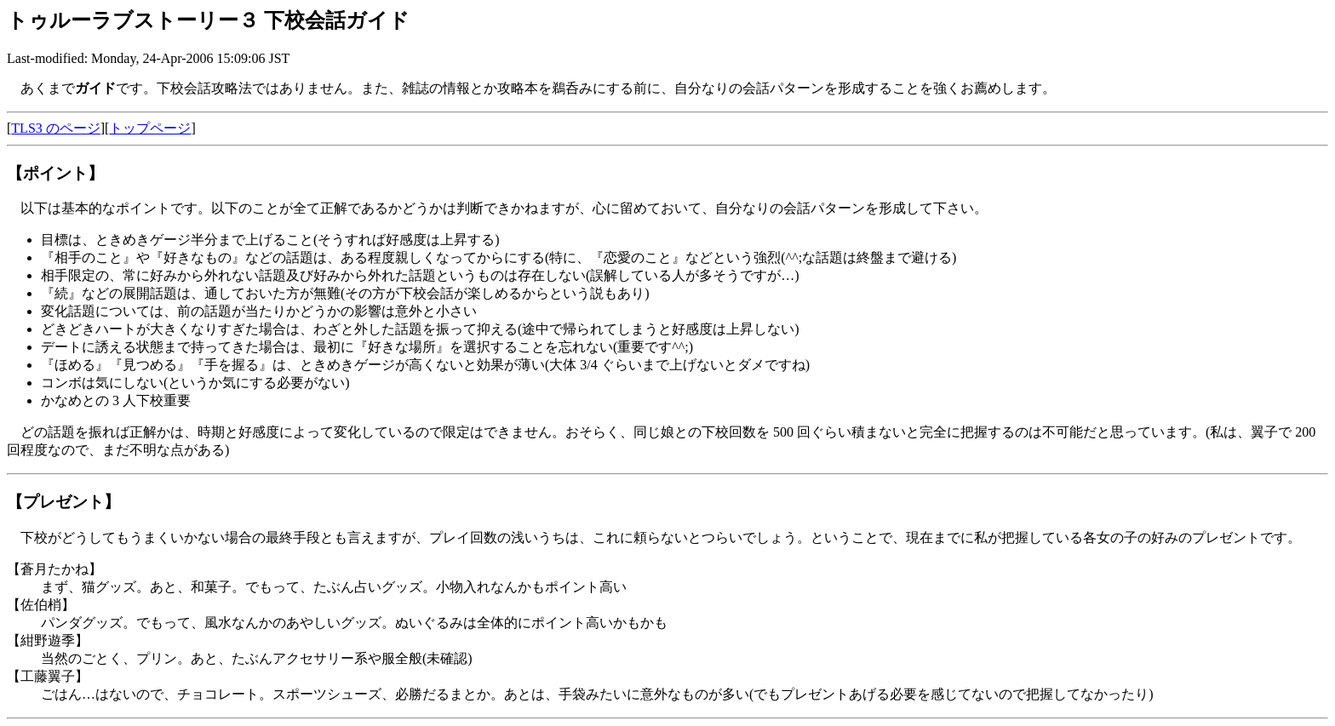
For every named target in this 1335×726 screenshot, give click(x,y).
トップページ (150, 128)
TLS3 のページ (55, 128)
